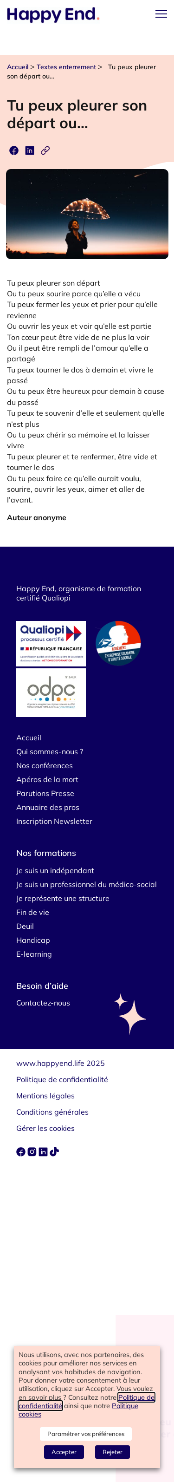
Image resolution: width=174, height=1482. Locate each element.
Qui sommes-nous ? (49, 751)
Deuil (25, 926)
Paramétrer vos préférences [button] (85, 1433)
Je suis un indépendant (55, 870)
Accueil (17, 67)
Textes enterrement (66, 67)
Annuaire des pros (47, 807)
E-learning (34, 954)
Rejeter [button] (112, 1452)
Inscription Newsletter (54, 821)
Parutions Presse (45, 793)
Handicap (33, 940)
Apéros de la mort (47, 779)
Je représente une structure (63, 898)
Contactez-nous (43, 1002)
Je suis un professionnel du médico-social (86, 884)
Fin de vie (32, 912)
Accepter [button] (64, 1452)
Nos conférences (44, 765)
